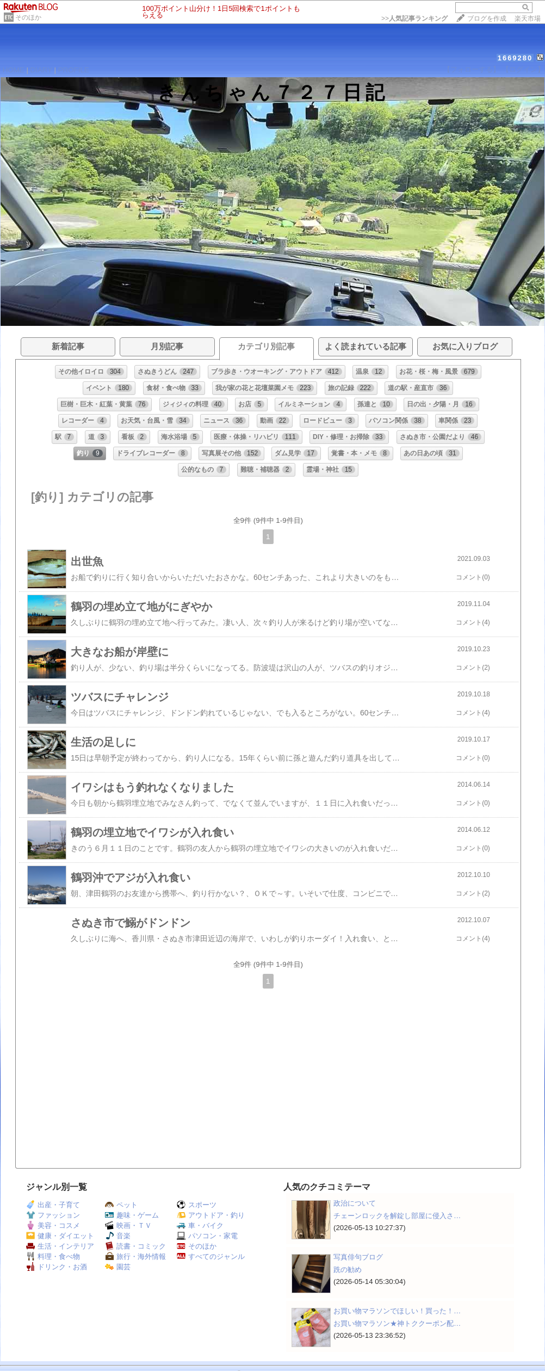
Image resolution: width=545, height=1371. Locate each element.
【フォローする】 (471, 69)
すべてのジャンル (211, 1256)
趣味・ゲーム (132, 1215)
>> (414, 18)
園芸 (118, 1267)
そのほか (28, 17)
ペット (121, 1205)
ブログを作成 (486, 18)
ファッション (53, 1215)
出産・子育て (53, 1205)
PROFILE (73, 70)
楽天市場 (528, 18)
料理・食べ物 (53, 1256)
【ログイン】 (523, 69)
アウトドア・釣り (211, 1215)
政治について (354, 1203)
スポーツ (196, 1205)
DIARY (41, 70)
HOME (13, 70)
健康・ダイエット (60, 1236)
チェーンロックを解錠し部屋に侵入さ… (397, 1216)
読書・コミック (135, 1246)
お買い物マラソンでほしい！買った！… (397, 1311)
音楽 (118, 1236)
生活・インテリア (60, 1246)
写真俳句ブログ (358, 1257)
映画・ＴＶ (128, 1225)
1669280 (515, 58)
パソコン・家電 (207, 1236)
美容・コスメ (53, 1225)
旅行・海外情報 (135, 1256)
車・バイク (200, 1225)
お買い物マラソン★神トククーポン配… (397, 1323)
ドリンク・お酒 (56, 1267)
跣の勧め (347, 1269)
